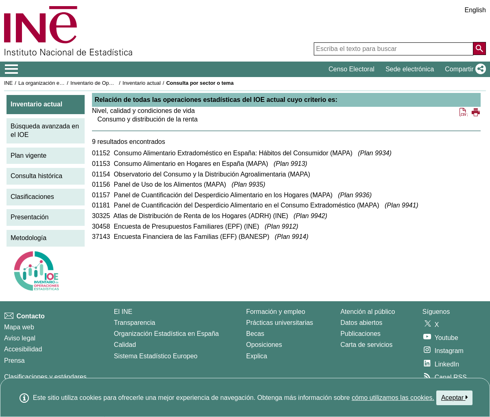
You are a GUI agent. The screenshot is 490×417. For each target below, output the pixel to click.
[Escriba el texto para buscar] (393, 48)
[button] (464, 69)
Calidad (125, 344)
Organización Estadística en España (166, 333)
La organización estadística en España (63, 83)
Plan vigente (28, 155)
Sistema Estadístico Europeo (155, 356)
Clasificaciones (32, 196)
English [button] (475, 10)
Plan (374, 153)
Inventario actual (141, 83)
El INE (123, 311)
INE (8, 83)
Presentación (29, 217)
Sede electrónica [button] (409, 69)
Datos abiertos (361, 322)
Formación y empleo (275, 311)
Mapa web (19, 327)
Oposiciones (264, 344)
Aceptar (454, 397)
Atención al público (367, 311)
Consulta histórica (36, 175)
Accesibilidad (23, 349)
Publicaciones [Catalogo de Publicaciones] (360, 333)
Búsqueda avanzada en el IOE (45, 130)
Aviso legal (19, 338)
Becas (255, 333)
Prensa (14, 360)
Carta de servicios (366, 344)
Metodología (28, 237)
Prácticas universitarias (279, 322)
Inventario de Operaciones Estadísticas (115, 83)
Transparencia (134, 322)
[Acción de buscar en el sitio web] (479, 48)
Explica (256, 356)
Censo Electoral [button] (351, 69)
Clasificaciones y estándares (45, 376)
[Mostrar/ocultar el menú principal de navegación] (11, 69)
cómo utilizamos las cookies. (393, 397)
